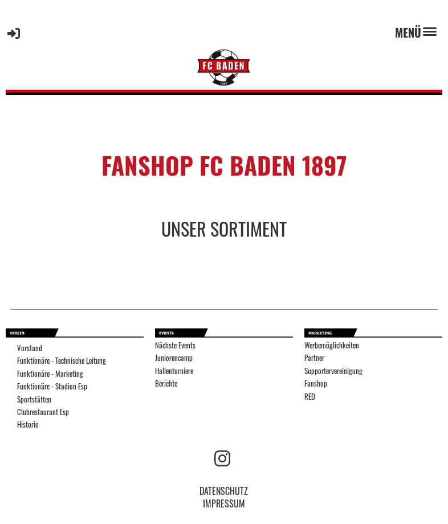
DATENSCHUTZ (223, 491)
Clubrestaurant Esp (43, 412)
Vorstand (29, 348)
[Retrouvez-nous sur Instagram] (222, 457)
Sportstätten (34, 399)
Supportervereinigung (333, 370)
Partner (314, 357)
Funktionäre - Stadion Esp (52, 386)
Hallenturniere (174, 370)
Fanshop (315, 383)
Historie (27, 424)
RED (309, 396)
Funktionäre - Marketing (50, 373)
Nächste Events (175, 345)
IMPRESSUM (224, 503)
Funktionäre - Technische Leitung (61, 360)
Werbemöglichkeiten (331, 345)
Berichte (166, 383)
